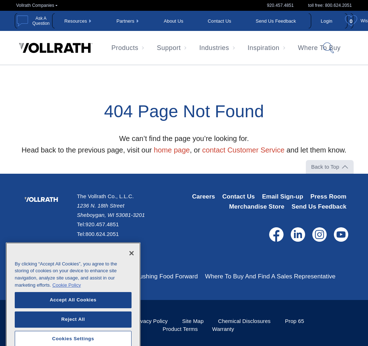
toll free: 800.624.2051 (330, 5)
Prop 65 (294, 321)
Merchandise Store (256, 206)
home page (172, 150)
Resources (75, 21)
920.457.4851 (280, 5)
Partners (125, 21)
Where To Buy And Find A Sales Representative (270, 276)
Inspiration (264, 47)
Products (124, 47)
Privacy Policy (151, 321)
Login (326, 21)
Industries (214, 47)
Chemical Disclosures (244, 321)
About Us (173, 21)
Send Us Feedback (276, 21)
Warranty (223, 329)
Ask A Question (41, 21)
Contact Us (219, 21)
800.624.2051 (102, 234)
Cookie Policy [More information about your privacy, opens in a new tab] (66, 302)
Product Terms (180, 329)
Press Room (328, 196)
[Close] (131, 270)
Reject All (73, 336)
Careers (203, 196)
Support (169, 47)
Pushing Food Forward (166, 276)
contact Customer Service (243, 150)
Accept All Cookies (73, 316)
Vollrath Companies (35, 5)
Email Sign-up (282, 196)
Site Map (193, 321)
